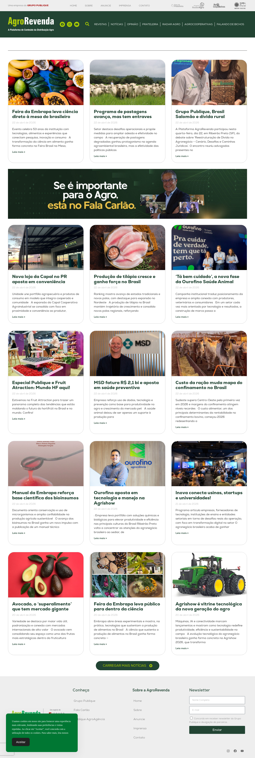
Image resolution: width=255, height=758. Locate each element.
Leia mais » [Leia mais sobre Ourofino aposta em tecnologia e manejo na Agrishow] (100, 538)
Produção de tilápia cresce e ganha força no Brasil (124, 279)
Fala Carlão (82, 710)
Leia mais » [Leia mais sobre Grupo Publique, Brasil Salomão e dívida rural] (182, 156)
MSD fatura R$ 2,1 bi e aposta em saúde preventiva (126, 385)
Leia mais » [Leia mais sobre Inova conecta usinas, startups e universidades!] (182, 533)
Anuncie (106, 5)
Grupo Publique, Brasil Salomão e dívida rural (200, 114)
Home (73, 5)
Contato (144, 5)
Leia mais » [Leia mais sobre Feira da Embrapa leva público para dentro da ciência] (100, 644)
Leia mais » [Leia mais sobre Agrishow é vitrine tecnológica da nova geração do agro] (182, 648)
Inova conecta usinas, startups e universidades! (209, 495)
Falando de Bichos (230, 24)
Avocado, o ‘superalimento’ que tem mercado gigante (42, 606)
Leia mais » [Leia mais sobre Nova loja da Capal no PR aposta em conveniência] (18, 316)
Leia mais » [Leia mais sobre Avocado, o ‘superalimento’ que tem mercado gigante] (18, 644)
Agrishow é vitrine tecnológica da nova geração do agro (209, 606)
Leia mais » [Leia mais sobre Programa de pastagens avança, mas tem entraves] (100, 156)
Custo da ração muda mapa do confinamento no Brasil (209, 385)
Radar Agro (171, 24)
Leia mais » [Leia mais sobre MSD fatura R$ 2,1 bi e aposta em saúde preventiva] (100, 423)
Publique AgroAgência (89, 719)
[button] (127, 665)
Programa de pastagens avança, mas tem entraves (123, 114)
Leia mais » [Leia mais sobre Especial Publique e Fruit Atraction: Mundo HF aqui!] (18, 418)
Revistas (100, 24)
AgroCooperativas (198, 24)
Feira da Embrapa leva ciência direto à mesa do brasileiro (45, 114)
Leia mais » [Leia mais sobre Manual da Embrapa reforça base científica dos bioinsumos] (18, 533)
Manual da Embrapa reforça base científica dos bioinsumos (45, 495)
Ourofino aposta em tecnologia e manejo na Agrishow (119, 498)
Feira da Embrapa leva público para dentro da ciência (127, 606)
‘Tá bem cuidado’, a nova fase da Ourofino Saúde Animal (207, 279)
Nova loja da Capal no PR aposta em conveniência (39, 279)
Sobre (89, 5)
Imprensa (125, 5)
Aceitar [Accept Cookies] (21, 742)
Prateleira (150, 24)
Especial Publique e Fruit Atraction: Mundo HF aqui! (41, 385)
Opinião (132, 24)
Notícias (117, 24)
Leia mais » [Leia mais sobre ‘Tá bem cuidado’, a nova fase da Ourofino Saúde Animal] (182, 316)
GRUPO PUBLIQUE (37, 5)
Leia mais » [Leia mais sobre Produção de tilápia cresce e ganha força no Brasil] (100, 316)
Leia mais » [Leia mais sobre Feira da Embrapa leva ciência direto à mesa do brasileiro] (18, 152)
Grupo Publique (84, 701)
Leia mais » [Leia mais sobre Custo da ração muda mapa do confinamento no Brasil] (182, 427)
